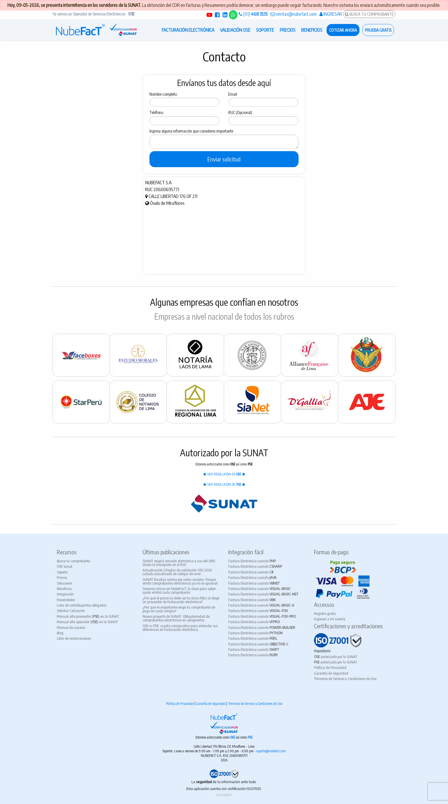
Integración (65, 594)
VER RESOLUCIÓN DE (224, 474)
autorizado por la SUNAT (335, 656)
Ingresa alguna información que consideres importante (191, 131)
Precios (62, 577)
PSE (250, 737)
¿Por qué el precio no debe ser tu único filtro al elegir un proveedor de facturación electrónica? (181, 600)
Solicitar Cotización (71, 610)
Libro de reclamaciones (74, 638)
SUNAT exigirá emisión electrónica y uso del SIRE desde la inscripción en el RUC (179, 563)
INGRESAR (330, 14)
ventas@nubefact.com (294, 14)
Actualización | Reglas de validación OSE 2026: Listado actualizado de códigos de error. (178, 572)
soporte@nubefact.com (271, 751)
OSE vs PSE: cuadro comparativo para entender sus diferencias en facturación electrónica (180, 627)
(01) (253, 14)
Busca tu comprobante (73, 561)
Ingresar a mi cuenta (329, 619)
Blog (60, 633)
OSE (233, 737)
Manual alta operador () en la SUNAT (87, 621)
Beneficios (64, 588)
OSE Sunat (64, 566)
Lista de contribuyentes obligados (81, 605)
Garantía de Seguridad (331, 673)
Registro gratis (325, 613)
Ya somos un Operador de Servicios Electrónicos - (94, 13)
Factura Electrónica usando (252, 561)
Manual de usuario (71, 627)
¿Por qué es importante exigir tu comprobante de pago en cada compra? (179, 609)
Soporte (62, 572)
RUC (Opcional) (240, 112)
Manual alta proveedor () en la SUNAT (88, 616)
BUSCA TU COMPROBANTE (369, 14)
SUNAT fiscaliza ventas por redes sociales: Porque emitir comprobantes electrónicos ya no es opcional (180, 581)
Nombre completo (163, 94)
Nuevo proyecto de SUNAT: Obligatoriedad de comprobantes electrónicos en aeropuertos (176, 618)
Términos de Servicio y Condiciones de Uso (345, 678)
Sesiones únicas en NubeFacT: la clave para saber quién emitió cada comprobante (179, 590)
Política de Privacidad (330, 667)
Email (232, 94)
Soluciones (64, 583)
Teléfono (156, 112)
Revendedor (66, 599)
